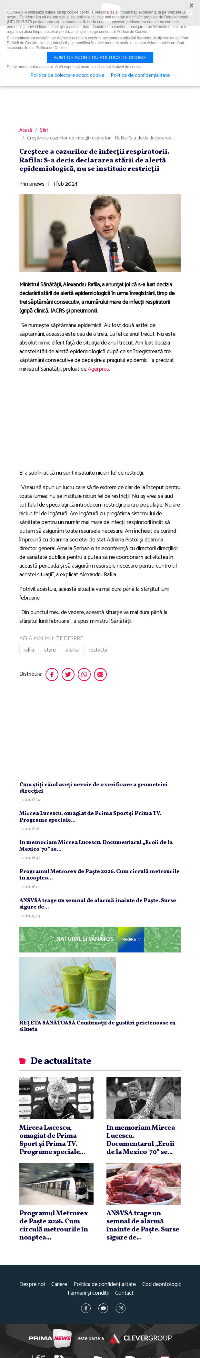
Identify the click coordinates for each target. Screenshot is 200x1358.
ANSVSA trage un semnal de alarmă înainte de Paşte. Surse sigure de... (97, 904)
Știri (44, 130)
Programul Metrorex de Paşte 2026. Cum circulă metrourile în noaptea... (99, 875)
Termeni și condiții (88, 1293)
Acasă (25, 130)
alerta (72, 650)
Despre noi (32, 1284)
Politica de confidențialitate (105, 1284)
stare (50, 650)
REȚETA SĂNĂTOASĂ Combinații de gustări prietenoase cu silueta (97, 1026)
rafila (29, 650)
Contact (124, 1293)
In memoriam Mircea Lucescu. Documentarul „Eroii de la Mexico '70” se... (96, 846)
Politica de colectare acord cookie (67, 75)
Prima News (50, 1338)
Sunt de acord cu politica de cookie (100, 57)
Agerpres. (99, 369)
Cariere (59, 1284)
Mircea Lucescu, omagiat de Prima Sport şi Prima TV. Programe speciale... (90, 817)
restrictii (98, 650)
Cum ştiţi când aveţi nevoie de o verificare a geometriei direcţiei (93, 788)
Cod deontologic (161, 1284)
